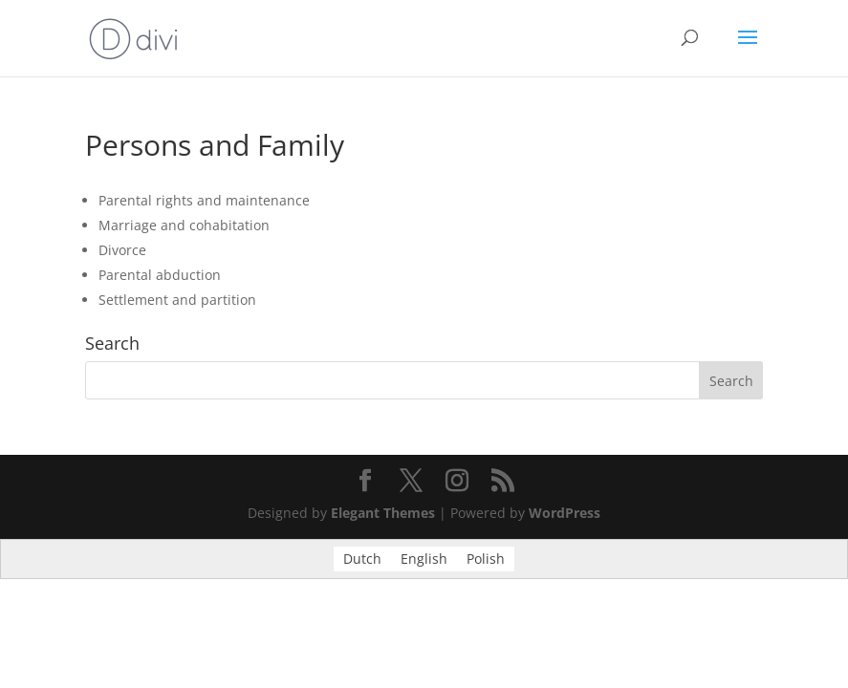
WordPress (564, 513)
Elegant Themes (383, 513)
